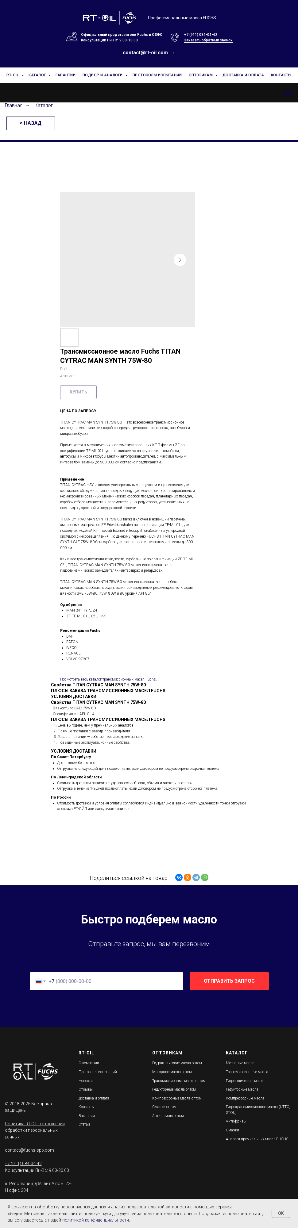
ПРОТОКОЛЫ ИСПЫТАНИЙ (157, 75)
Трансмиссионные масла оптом (179, 1081)
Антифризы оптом (168, 1116)
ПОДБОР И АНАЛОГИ (103, 75)
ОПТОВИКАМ (201, 75)
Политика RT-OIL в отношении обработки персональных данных (35, 1130)
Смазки (232, 1130)
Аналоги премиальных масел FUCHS (257, 1139)
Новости (86, 1081)
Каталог (44, 105)
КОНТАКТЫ (281, 75)
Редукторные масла (242, 1089)
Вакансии (87, 1116)
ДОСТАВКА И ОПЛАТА (243, 75)
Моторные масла (240, 1063)
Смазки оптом (164, 1107)
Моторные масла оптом (172, 1072)
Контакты (87, 1107)
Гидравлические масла (245, 1081)
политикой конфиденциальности (95, 1220)
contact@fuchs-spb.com (29, 1150)
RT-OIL (13, 75)
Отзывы (86, 1089)
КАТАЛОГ (38, 75)
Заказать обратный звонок (208, 40)
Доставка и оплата (94, 1098)
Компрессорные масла (245, 1098)
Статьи (84, 1124)
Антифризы (236, 1121)
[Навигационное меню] (287, 93)
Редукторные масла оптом (174, 1089)
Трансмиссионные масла (247, 1072)
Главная (13, 105)
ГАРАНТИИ (65, 75)
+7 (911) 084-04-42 (200, 35)
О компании (89, 1063)
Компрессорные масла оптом (177, 1098)
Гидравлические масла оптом (177, 1063)
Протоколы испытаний (98, 1072)
